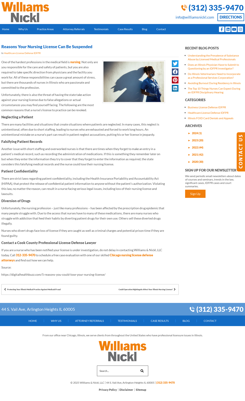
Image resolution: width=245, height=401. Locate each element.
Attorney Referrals (74, 29)
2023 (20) (197, 140)
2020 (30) (197, 161)
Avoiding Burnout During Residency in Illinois (214, 83)
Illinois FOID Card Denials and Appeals (210, 118)
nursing (75, 62)
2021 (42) (197, 154)
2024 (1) (197, 133)
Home (5, 29)
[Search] (141, 371)
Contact (161, 29)
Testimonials (101, 29)
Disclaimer (126, 389)
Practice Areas (45, 29)
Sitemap (141, 389)
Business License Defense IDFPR (207, 107)
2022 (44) (197, 147)
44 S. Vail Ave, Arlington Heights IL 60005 (38, 309)
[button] (175, 63)
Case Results (125, 29)
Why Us (23, 29)
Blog (144, 29)
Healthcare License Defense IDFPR (22, 53)
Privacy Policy (108, 389)
